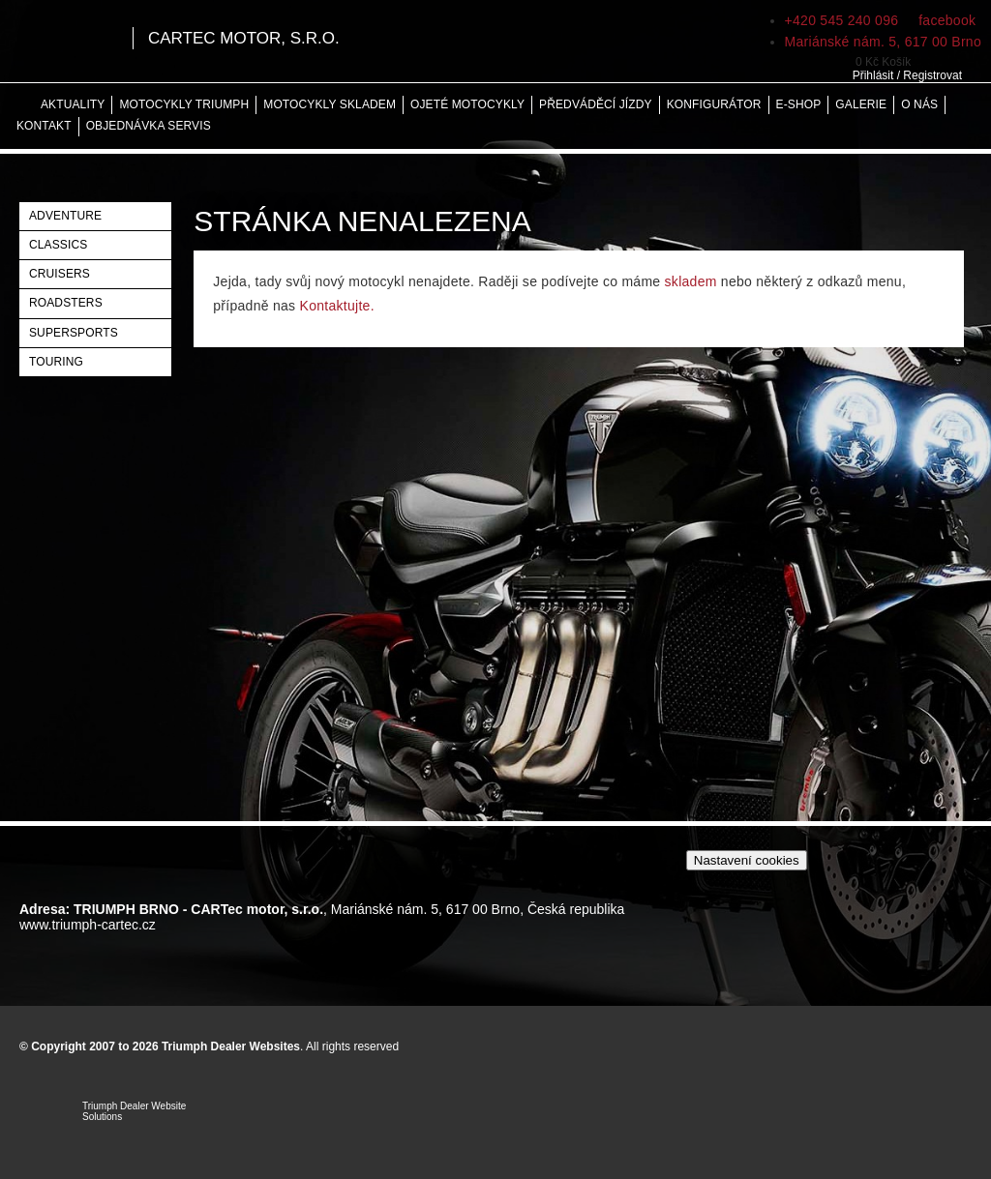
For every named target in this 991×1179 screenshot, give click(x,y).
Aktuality (73, 104)
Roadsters (66, 302)
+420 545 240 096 (842, 20)
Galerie (860, 104)
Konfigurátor (714, 104)
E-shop (799, 104)
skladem (691, 281)
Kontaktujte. (337, 305)
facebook (945, 20)
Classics (58, 244)
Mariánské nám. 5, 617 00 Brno (883, 41)
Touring (56, 361)
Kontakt (44, 126)
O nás (919, 104)
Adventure (65, 215)
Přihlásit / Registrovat (907, 75)
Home (19, 105)
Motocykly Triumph (184, 104)
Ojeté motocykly (467, 104)
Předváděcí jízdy (595, 104)
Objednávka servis (148, 126)
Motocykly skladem (329, 104)
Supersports (73, 332)
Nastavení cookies (746, 860)
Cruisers (59, 273)
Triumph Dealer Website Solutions (134, 1111)
